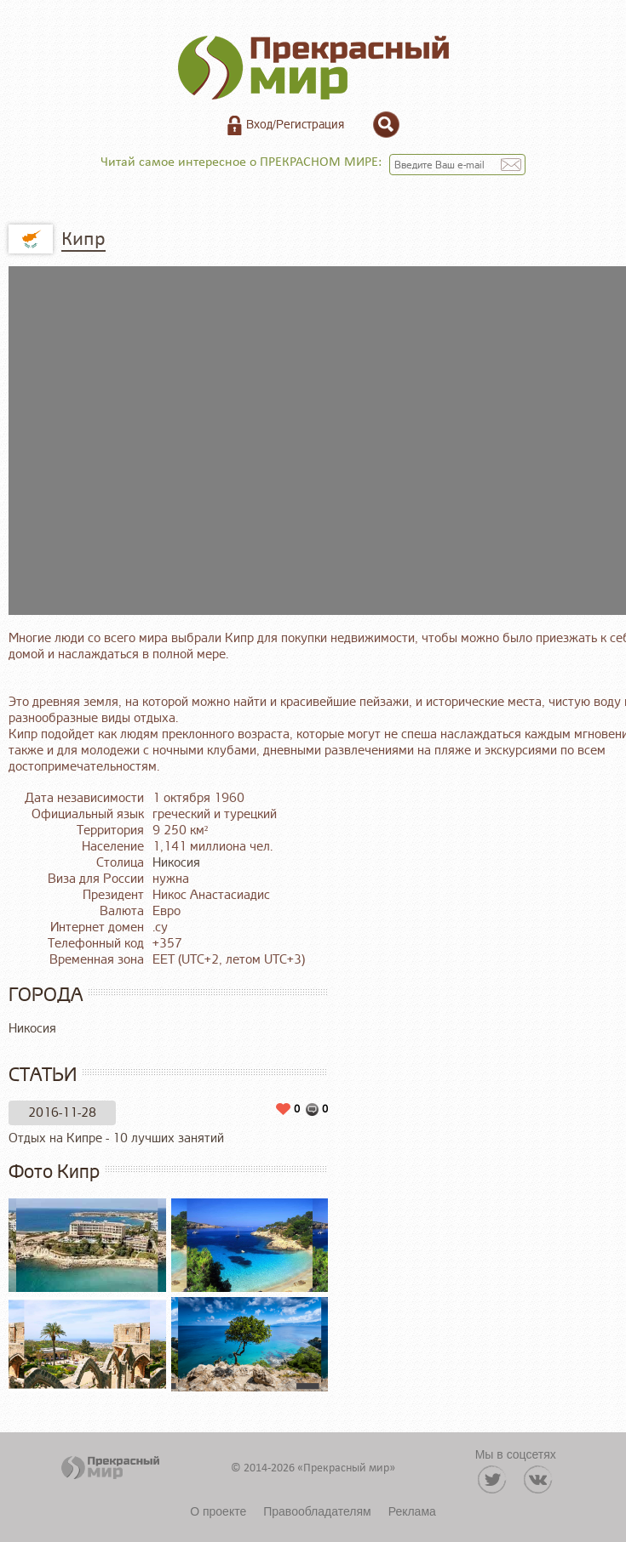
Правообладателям (316, 1511)
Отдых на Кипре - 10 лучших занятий (116, 1138)
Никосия (176, 863)
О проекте (218, 1511)
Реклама (412, 1511)
